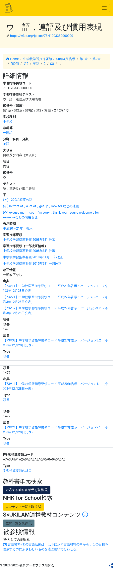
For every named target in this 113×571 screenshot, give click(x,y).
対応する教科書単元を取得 (27, 490)
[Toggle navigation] (104, 8)
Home (12, 59)
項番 (6, 356)
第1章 (84, 59)
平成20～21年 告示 (17, 228)
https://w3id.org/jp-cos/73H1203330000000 (41, 36)
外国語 (8, 133)
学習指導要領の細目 (17, 470)
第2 (25, 64)
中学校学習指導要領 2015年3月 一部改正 (32, 263)
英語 (36, 64)
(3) (52, 64)
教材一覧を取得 (19, 523)
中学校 (8, 121)
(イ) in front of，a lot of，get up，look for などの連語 (41, 206)
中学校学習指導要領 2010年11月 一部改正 (33, 257)
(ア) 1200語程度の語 (17, 200)
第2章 (96, 59)
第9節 (15, 64)
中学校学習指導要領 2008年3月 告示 (49, 59)
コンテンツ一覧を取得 (23, 507)
